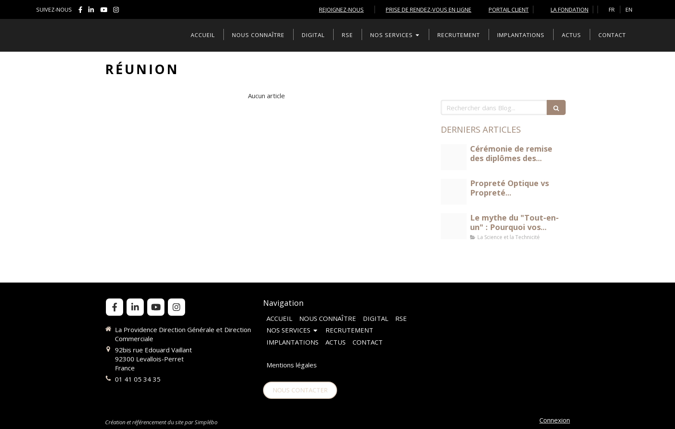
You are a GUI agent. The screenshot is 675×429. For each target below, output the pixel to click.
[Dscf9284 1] (454, 157)
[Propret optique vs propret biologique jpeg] (454, 192)
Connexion (554, 420)
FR (612, 9)
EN (628, 9)
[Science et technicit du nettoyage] (454, 226)
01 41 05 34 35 (138, 379)
